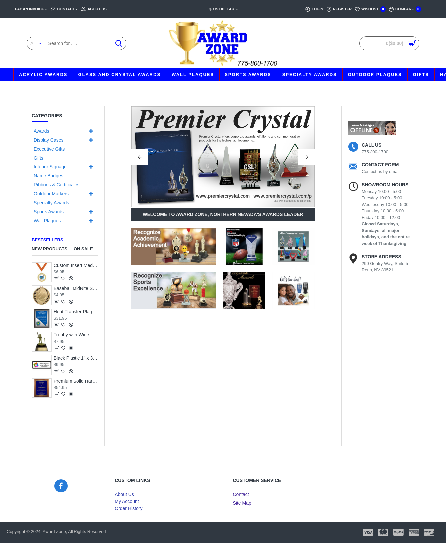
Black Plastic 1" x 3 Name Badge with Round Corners (76, 358)
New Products (49, 248)
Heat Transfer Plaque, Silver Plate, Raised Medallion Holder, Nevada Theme (76, 311)
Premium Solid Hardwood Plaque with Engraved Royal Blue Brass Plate (76, 381)
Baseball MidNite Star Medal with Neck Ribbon (76, 288)
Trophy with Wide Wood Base (76, 334)
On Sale (83, 248)
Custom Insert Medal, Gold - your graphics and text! (76, 265)
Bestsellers (47, 239)
